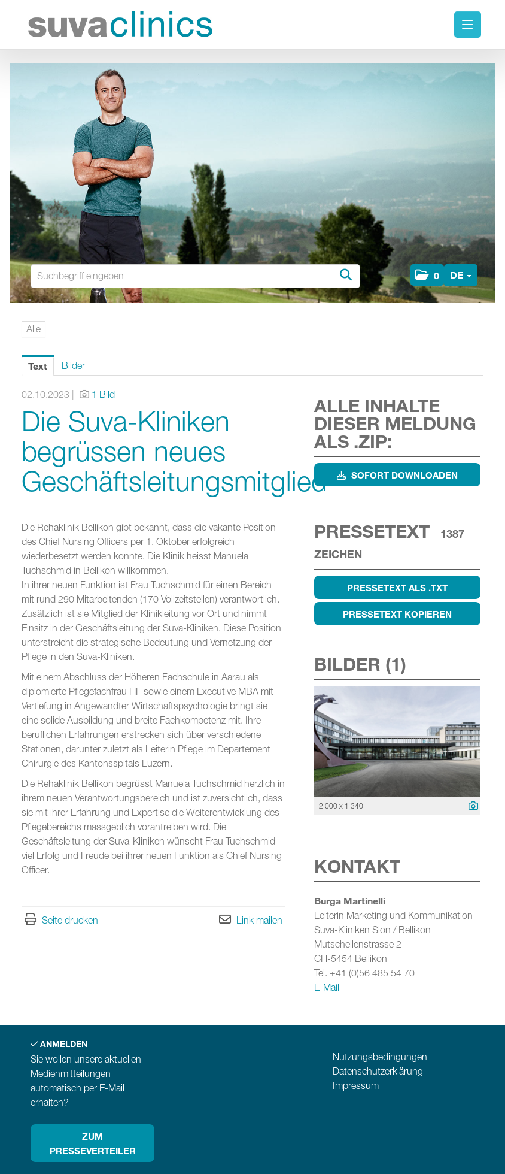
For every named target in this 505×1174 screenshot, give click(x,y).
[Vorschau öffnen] (397, 741)
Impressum (356, 1085)
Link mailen (259, 920)
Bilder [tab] (73, 365)
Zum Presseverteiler (93, 1143)
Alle (33, 329)
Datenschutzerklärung (378, 1071)
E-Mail (326, 987)
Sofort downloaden (397, 475)
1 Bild (103, 394)
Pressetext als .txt (397, 587)
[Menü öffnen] (467, 24)
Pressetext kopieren (397, 614)
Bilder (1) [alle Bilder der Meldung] (360, 664)
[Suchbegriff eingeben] (195, 276)
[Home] (123, 26)
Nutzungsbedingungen (380, 1057)
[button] (427, 275)
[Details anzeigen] (470, 806)
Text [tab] (37, 365)
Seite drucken (70, 920)
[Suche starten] (345, 275)
